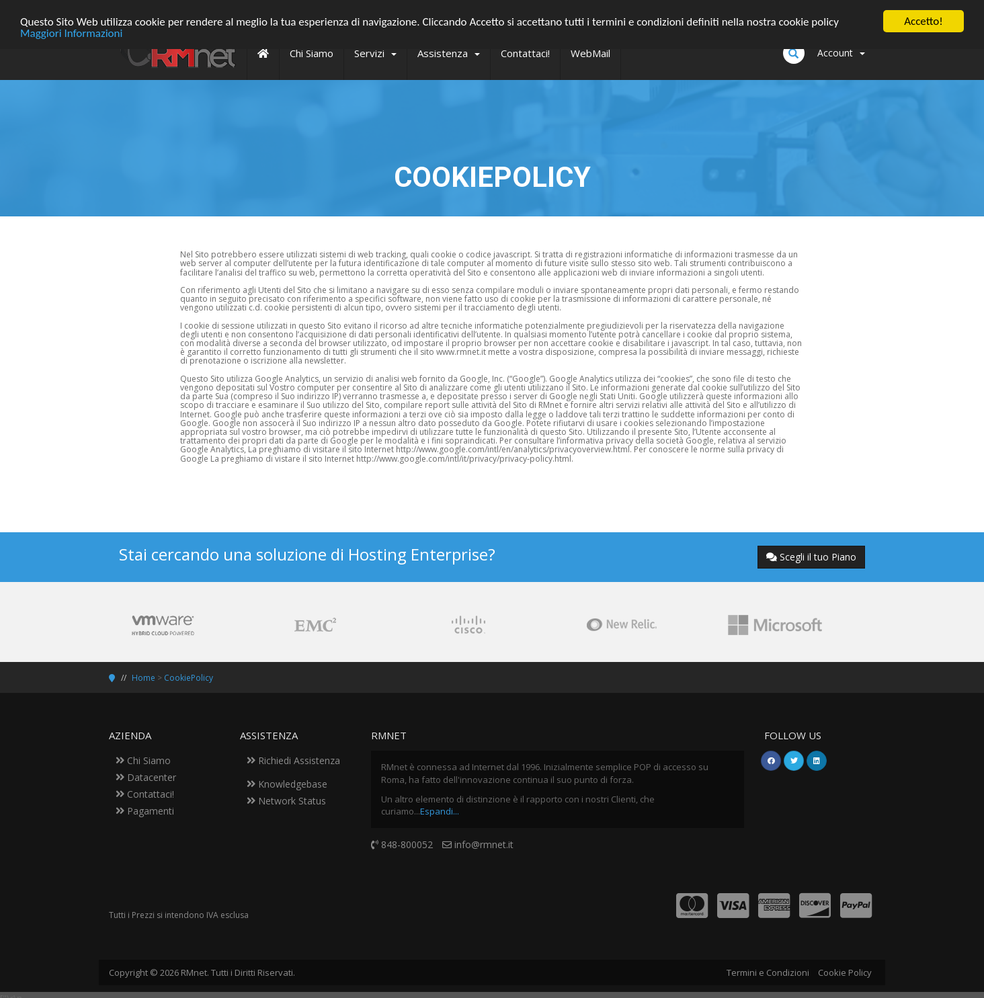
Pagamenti (145, 810)
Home (143, 677)
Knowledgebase (287, 784)
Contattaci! (145, 794)
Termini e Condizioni (768, 972)
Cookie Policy (845, 972)
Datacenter (146, 777)
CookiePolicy (188, 677)
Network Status (286, 800)
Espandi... (439, 811)
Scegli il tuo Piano (811, 556)
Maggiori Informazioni (71, 33)
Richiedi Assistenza (293, 760)
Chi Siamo (143, 760)
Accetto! (923, 21)
